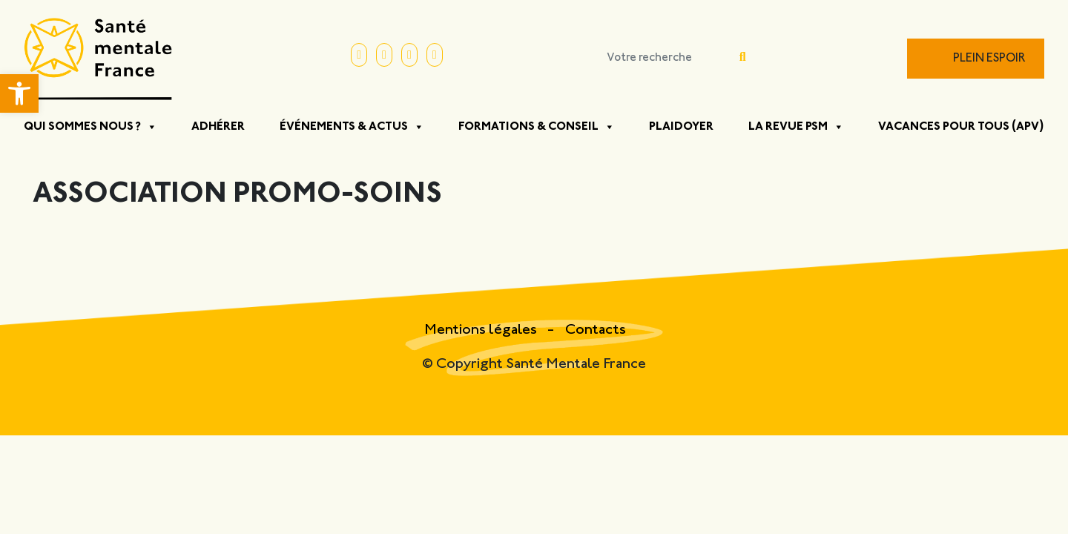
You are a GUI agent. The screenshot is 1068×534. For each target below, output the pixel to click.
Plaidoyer (681, 127)
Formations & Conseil (536, 127)
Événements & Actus (352, 127)
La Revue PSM (796, 127)
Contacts (595, 330)
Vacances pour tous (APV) (961, 127)
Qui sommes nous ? (90, 127)
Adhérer (218, 127)
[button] (19, 93)
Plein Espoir (989, 59)
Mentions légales (482, 330)
